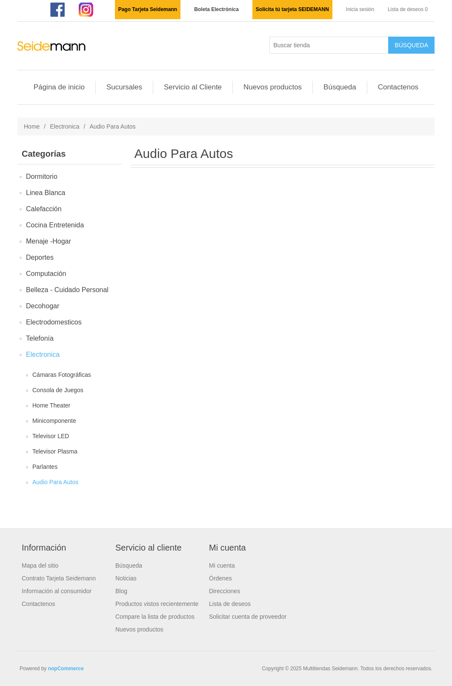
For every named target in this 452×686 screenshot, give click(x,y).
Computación (46, 273)
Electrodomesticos (54, 322)
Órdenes (220, 578)
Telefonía (40, 338)
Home (32, 126)
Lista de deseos (230, 603)
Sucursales (124, 87)
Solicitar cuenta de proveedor (247, 616)
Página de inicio (59, 87)
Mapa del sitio (40, 565)
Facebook (57, 10)
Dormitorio (41, 176)
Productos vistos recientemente (156, 603)
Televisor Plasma (54, 451)
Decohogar (42, 306)
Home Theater (51, 405)
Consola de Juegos (57, 390)
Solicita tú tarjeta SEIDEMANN (292, 9)
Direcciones (224, 591)
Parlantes (44, 466)
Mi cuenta (222, 565)
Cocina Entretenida (55, 225)
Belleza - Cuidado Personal (67, 289)
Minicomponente (54, 420)
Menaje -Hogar (48, 241)
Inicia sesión (360, 9)
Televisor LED (50, 436)
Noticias (126, 578)
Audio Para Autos (55, 482)
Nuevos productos (272, 87)
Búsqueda (339, 87)
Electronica (64, 126)
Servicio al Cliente (193, 87)
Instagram (86, 10)
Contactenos (398, 87)
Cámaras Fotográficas (61, 374)
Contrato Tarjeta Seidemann (59, 578)
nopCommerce (66, 669)
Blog (121, 591)
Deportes (40, 257)
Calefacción (44, 208)
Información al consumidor (57, 591)
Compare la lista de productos (155, 616)
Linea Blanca (46, 192)
